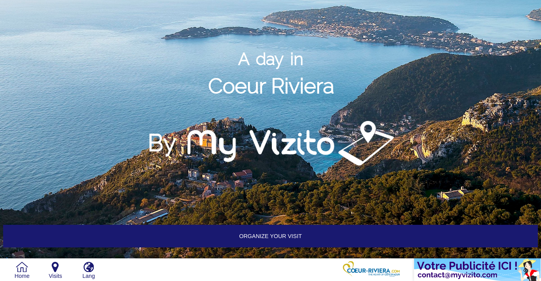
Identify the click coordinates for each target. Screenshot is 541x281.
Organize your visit (270, 236)
